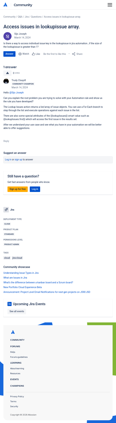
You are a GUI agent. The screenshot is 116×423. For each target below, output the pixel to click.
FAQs (12, 352)
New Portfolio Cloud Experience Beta (22, 287)
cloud (7, 257)
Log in (8, 159)
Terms (13, 401)
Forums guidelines (19, 357)
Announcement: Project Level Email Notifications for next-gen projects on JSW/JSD (46, 292)
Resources (15, 373)
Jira (27, 16)
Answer (9, 53)
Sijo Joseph (20, 33)
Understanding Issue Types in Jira (21, 273)
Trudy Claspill (19, 80)
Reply (6, 141)
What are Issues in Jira (15, 277)
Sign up (18, 159)
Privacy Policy (17, 396)
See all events (17, 311)
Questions (36, 16)
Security (14, 406)
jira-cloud (17, 257)
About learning (17, 368)
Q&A (20, 16)
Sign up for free (18, 189)
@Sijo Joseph (16, 92)
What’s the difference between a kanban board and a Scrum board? (38, 282)
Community (23, 4)
